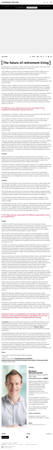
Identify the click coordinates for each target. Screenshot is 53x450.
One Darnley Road (8, 447)
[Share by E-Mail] (48, 56)
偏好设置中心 (4, 444)
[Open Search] (44, 3)
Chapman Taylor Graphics (9, 446)
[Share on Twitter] (46, 56)
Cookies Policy (21, 7)
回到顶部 (48, 433)
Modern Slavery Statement (31, 444)
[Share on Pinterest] (50, 56)
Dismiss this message (32, 7)
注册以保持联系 (5, 437)
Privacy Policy (20, 444)
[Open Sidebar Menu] (50, 2)
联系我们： (37, 424)
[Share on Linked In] (41, 56)
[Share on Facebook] (43, 56)
